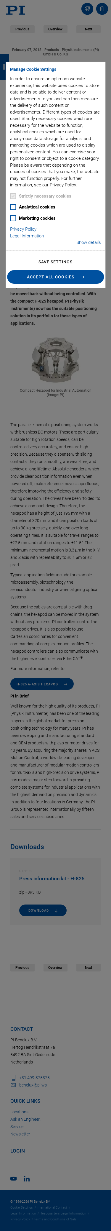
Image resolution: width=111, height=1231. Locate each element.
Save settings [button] (55, 262)
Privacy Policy (23, 229)
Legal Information (27, 236)
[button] (55, 277)
